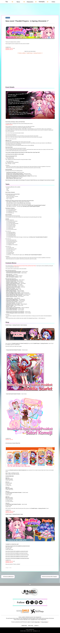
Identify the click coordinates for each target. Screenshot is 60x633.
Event (10, 567)
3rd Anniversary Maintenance (8, 576)
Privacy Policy (30, 625)
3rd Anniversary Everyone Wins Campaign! (50, 576)
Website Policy (24, 625)
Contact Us (36, 625)
